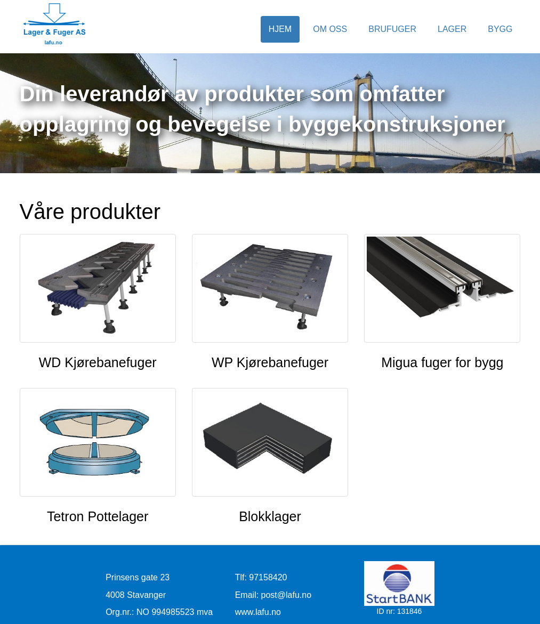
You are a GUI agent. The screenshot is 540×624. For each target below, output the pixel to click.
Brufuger (392, 29)
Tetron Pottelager (97, 516)
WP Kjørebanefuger (270, 362)
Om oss (330, 29)
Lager (452, 29)
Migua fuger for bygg (442, 362)
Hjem (280, 29)
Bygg (500, 29)
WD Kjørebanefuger (98, 362)
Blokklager (270, 516)
